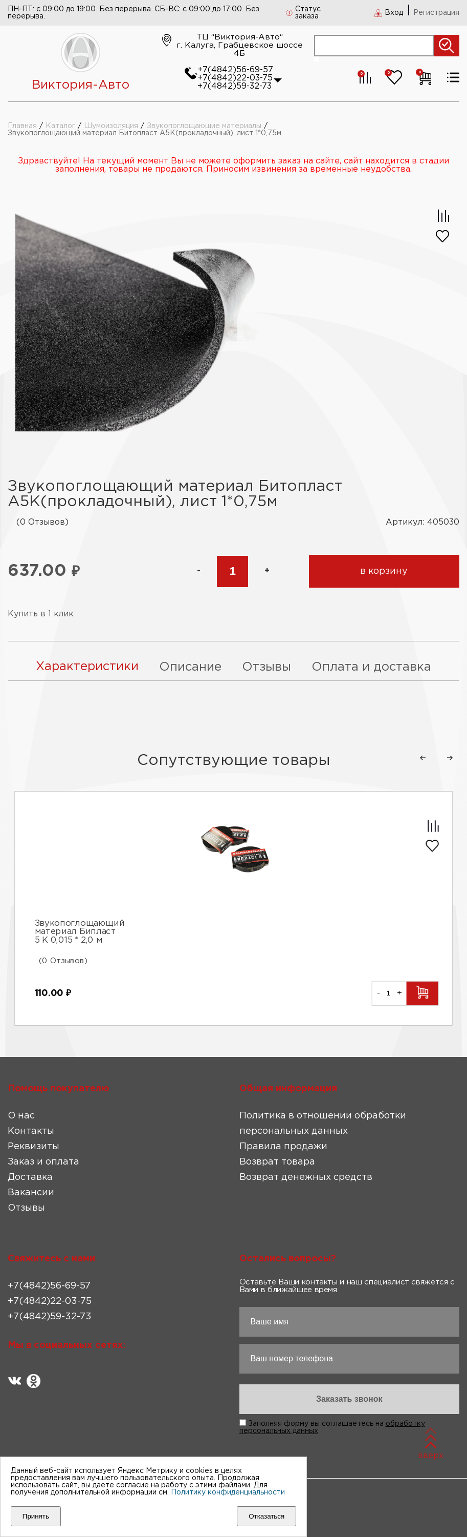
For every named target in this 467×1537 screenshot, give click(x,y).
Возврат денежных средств (305, 1176)
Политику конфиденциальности (228, 1492)
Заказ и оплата (43, 1161)
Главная (22, 126)
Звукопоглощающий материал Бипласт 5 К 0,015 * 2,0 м (80, 931)
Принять (36, 1516)
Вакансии (31, 1192)
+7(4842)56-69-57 (235, 70)
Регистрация (436, 13)
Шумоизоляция (111, 126)
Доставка (30, 1176)
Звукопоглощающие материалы (204, 126)
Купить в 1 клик (41, 614)
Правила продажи (283, 1145)
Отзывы (26, 1207)
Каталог (60, 126)
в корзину (384, 571)
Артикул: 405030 (422, 522)
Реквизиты (33, 1145)
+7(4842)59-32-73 (234, 86)
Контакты (31, 1130)
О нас (21, 1115)
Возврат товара (277, 1161)
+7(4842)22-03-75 (235, 78)
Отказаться (266, 1516)
